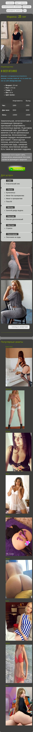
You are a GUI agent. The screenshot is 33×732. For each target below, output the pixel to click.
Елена (8, 431)
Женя (8, 559)
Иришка (8, 389)
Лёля (7, 474)
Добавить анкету (14, 10)
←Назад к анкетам (19, 327)
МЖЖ (8, 643)
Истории (27, 7)
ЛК (25, 10)
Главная (9, 3)
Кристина (9, 347)
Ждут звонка (20, 3)
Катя (7, 601)
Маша (8, 516)
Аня (7, 686)
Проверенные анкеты (11, 7)
